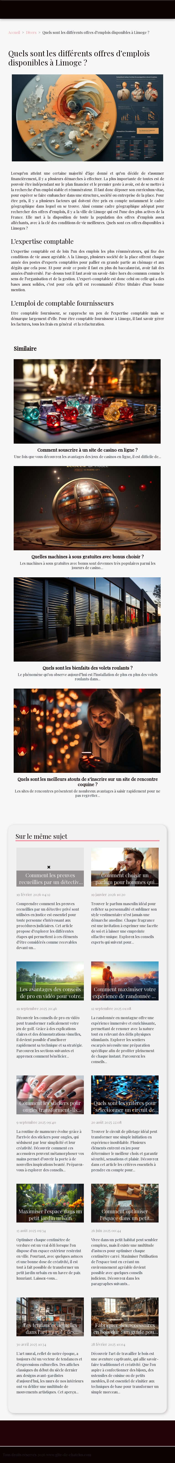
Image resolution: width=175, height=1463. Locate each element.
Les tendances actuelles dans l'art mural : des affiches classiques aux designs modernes (50, 1335)
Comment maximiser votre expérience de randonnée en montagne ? (125, 995)
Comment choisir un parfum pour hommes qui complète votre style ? (124, 881)
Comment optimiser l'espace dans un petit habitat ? (125, 1218)
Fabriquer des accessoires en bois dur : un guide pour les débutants (124, 1331)
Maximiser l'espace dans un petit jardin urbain (50, 1214)
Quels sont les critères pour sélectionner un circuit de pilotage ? (125, 1109)
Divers (31, 32)
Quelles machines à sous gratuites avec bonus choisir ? (87, 556)
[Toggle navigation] (11, 9)
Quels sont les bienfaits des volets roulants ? (88, 668)
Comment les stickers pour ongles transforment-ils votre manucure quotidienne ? (50, 1113)
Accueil (14, 32)
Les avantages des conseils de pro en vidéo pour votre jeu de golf (50, 995)
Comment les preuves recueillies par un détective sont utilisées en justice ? (50, 881)
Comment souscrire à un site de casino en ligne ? (87, 450)
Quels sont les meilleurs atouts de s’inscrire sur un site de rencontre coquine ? (88, 781)
